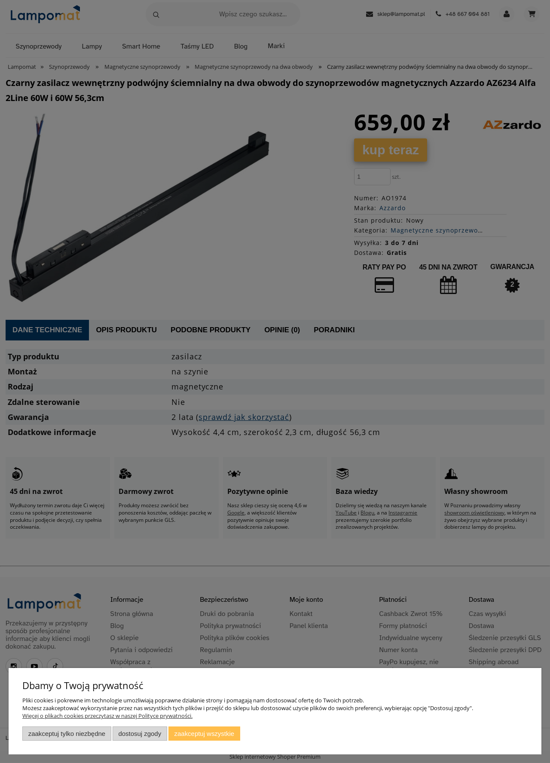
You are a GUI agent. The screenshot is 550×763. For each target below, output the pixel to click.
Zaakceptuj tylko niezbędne (66, 733)
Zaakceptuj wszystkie (204, 733)
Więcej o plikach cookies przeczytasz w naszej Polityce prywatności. (107, 716)
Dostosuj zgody (139, 733)
